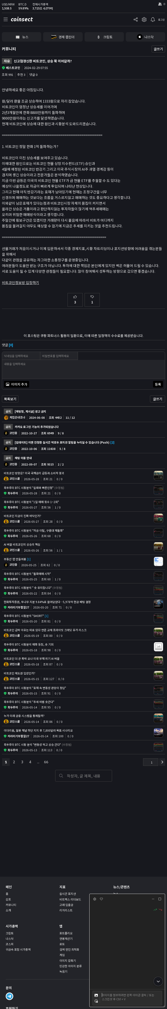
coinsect (21, 19)
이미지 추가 (16, 384)
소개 (8, 910)
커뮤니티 (9, 49)
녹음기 (63, 971)
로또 (62, 944)
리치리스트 (65, 910)
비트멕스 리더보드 (70, 899)
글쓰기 (158, 49)
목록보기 (10, 399)
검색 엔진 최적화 (69, 949)
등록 (158, 384)
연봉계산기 (65, 938)
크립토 (10, 933)
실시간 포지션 (67, 894)
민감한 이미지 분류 (70, 966)
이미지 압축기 (67, 960)
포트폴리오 (65, 933)
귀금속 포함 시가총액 (18, 949)
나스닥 (10, 938)
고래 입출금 (66, 905)
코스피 (10, 944)
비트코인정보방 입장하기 (20, 282)
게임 (62, 955)
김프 (8, 899)
